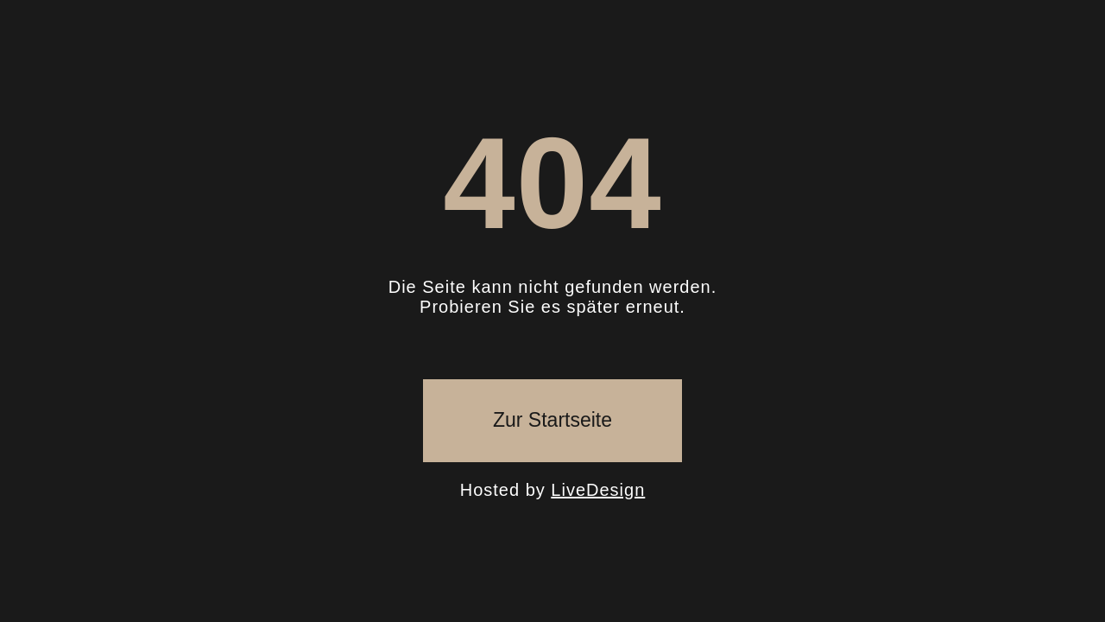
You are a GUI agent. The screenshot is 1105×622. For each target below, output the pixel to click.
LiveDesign (598, 489)
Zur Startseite (552, 420)
